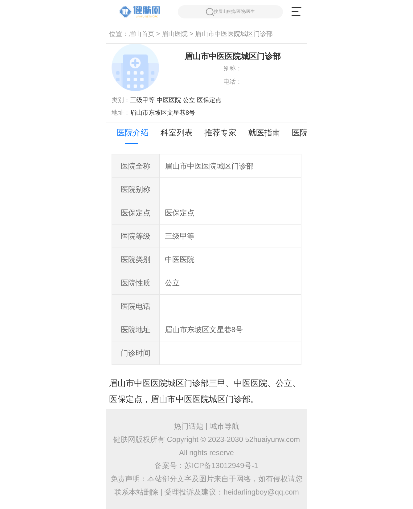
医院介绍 (133, 132)
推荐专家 (220, 132)
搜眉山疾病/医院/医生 (230, 12)
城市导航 (224, 426)
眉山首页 (141, 34)
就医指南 (264, 132)
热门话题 (188, 426)
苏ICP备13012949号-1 (221, 465)
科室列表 (177, 132)
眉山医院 (175, 34)
